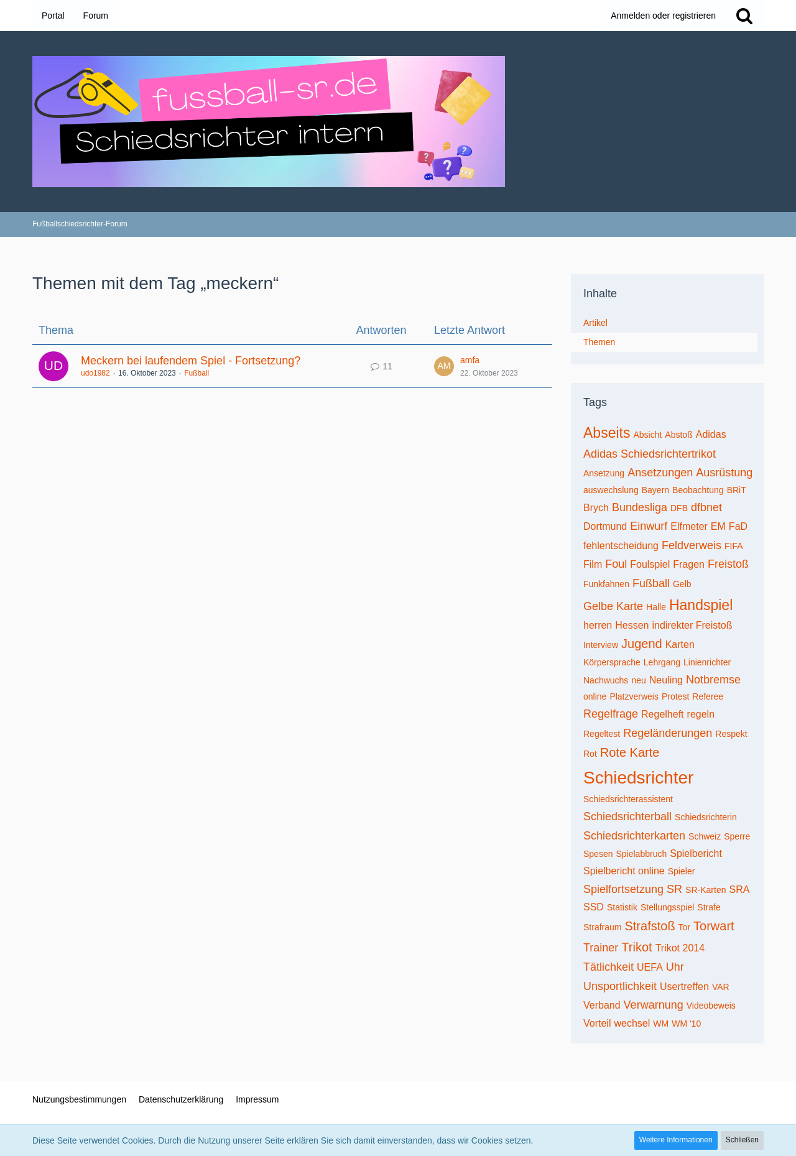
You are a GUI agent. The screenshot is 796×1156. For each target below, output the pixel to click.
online (594, 696)
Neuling (666, 680)
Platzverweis (634, 696)
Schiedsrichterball (627, 816)
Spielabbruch (641, 854)
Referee (707, 696)
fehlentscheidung (621, 545)
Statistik (622, 907)
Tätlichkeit (608, 967)
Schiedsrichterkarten (634, 836)
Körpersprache (612, 662)
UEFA (650, 967)
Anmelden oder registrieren (663, 16)
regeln (701, 714)
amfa (469, 360)
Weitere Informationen (676, 1139)
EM (718, 526)
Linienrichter (707, 662)
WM (661, 1024)
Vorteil (597, 1023)
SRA (739, 889)
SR (674, 889)
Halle (656, 607)
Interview (600, 645)
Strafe (708, 907)
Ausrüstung (724, 472)
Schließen (742, 1139)
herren (597, 625)
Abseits (606, 433)
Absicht (647, 435)
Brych (596, 507)
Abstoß (678, 435)
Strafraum (602, 927)
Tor (684, 927)
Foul (616, 564)
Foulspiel (650, 564)
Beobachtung (698, 490)
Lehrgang (662, 662)
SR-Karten (705, 890)
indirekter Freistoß (692, 625)
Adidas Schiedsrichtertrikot (649, 454)
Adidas (711, 434)
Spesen (598, 854)
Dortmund (605, 526)
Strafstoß (649, 926)
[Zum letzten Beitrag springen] (444, 366)
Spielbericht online (624, 871)
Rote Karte (630, 752)
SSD (593, 907)
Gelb (682, 584)
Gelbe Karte (613, 606)
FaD (738, 526)
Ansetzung (603, 473)
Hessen (632, 625)
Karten (680, 644)
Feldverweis (691, 545)
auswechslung (611, 490)
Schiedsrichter (638, 777)
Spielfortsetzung (623, 889)
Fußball (196, 373)
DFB (679, 508)
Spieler (681, 871)
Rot (590, 754)
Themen (599, 342)
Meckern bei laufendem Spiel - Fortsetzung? (190, 360)
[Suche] (744, 15)
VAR (720, 987)
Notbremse (713, 679)
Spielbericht (696, 853)
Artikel (595, 323)
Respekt (731, 734)
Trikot (636, 947)
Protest (675, 696)
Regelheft (662, 714)
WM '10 (686, 1024)
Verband (602, 1005)
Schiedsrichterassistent (628, 799)
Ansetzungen (660, 472)
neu (638, 680)
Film (592, 564)
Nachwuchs (605, 680)
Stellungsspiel (667, 907)
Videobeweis (711, 1005)
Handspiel (701, 605)
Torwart (713, 926)
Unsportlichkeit (620, 986)
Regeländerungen (667, 733)
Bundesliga (639, 507)
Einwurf (648, 526)
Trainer (600, 947)
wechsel (632, 1023)
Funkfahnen (606, 584)
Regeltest (601, 734)
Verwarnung (653, 1005)
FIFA (733, 546)
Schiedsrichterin (706, 817)
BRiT (736, 490)
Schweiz (704, 836)
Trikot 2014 (680, 948)
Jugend (641, 643)
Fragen (689, 564)
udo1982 (95, 373)
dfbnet (706, 507)
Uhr (675, 967)
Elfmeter (689, 526)
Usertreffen (684, 986)
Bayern (655, 490)
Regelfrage (610, 714)
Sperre (737, 836)
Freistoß (728, 564)
